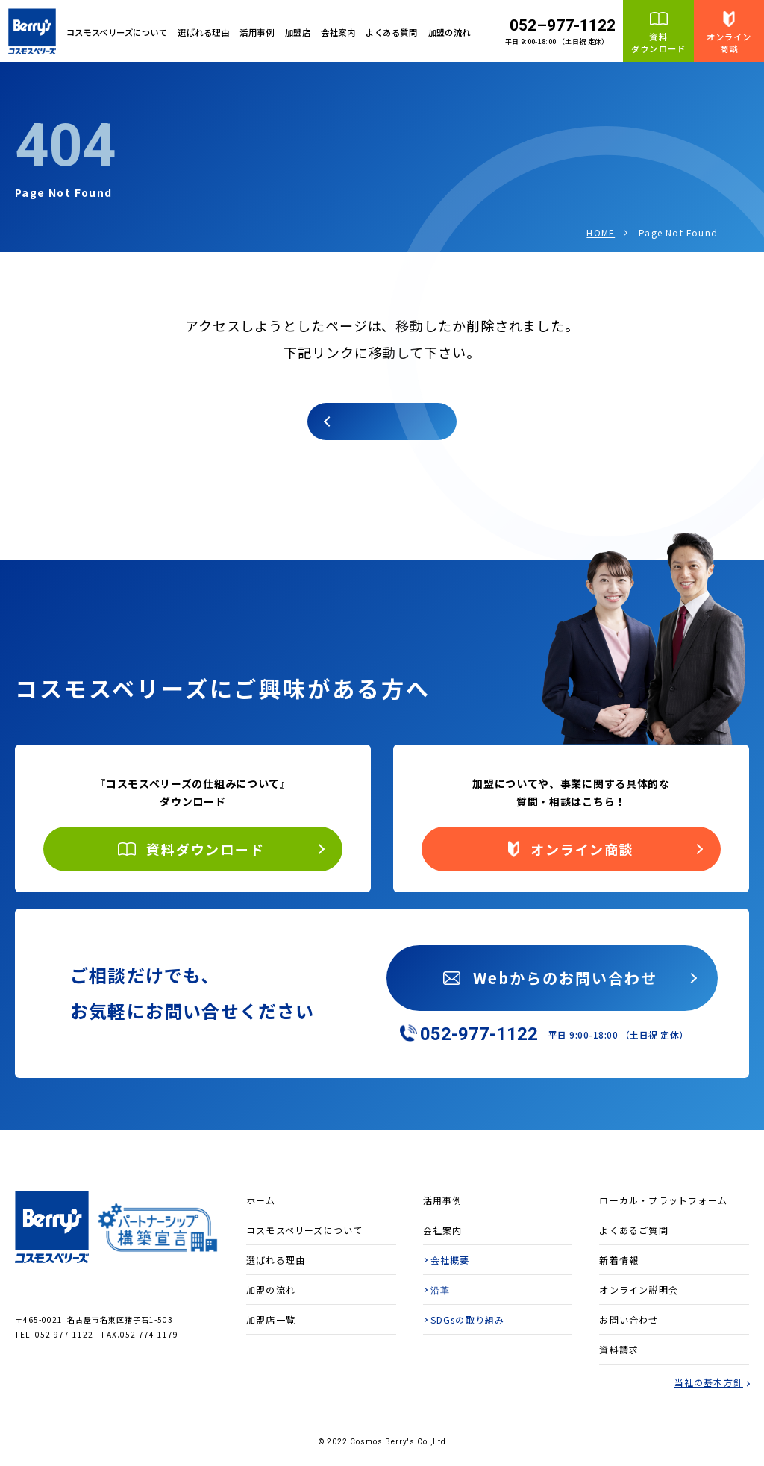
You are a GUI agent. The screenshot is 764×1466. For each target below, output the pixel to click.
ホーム (261, 1200)
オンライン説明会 (638, 1289)
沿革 (440, 1289)
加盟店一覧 (270, 1319)
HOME (600, 232)
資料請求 (619, 1349)
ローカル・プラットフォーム (663, 1200)
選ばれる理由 (203, 32)
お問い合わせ (628, 1319)
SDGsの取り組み (467, 1319)
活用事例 (256, 32)
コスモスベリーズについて (304, 1230)
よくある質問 (391, 32)
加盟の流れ (449, 32)
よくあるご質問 (633, 1230)
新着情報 (619, 1259)
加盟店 (297, 32)
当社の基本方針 (708, 1382)
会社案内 (338, 32)
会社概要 (450, 1259)
